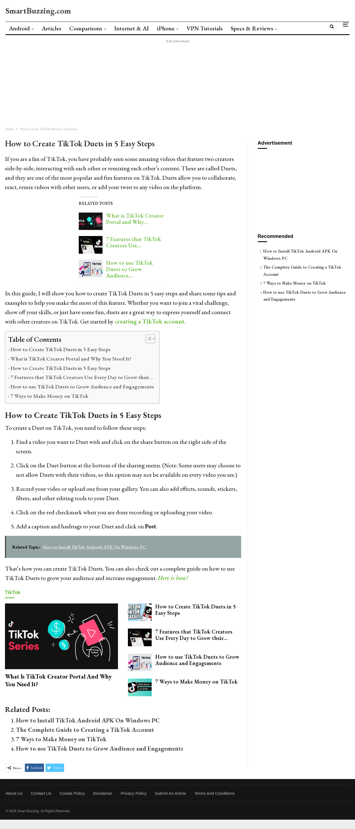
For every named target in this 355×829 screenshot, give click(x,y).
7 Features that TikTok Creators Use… (133, 242)
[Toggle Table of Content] (147, 338)
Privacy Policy (133, 793)
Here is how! (173, 578)
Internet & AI (131, 28)
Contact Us (41, 793)
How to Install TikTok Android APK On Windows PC (88, 720)
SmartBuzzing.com (38, 10)
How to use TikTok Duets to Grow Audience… (129, 269)
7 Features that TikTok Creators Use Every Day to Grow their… (81, 377)
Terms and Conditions (214, 793)
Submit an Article (170, 793)
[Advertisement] (166, 83)
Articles (51, 28)
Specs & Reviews (252, 28)
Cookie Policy (72, 793)
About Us (14, 793)
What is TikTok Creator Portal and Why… (135, 219)
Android (19, 28)
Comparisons (85, 28)
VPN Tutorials (204, 28)
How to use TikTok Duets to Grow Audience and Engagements (82, 386)
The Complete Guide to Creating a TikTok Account (85, 730)
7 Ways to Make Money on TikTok (49, 395)
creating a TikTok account (150, 321)
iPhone (166, 28)
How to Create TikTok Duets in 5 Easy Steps (60, 349)
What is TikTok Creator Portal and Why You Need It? (71, 358)
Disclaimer (102, 793)
